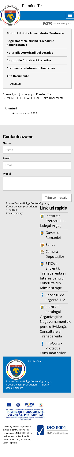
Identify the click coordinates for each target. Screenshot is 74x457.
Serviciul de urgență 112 (55, 297)
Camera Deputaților (55, 254)
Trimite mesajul (56, 197)
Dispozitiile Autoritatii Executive (29, 60)
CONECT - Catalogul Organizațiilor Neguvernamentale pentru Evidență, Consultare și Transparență (54, 321)
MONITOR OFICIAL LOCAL (23, 98)
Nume (7, 143)
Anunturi (15, 83)
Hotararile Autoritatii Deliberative (30, 52)
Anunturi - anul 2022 (24, 113)
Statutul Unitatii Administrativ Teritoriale (35, 33)
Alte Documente (18, 76)
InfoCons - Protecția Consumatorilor (53, 348)
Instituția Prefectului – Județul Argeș (53, 221)
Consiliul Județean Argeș (17, 94)
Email (6, 158)
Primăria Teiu (44, 94)
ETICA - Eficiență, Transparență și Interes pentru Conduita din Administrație (53, 275)
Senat (50, 244)
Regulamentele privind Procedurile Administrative (30, 43)
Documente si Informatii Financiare (31, 68)
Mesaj (7, 173)
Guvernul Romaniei (53, 235)
